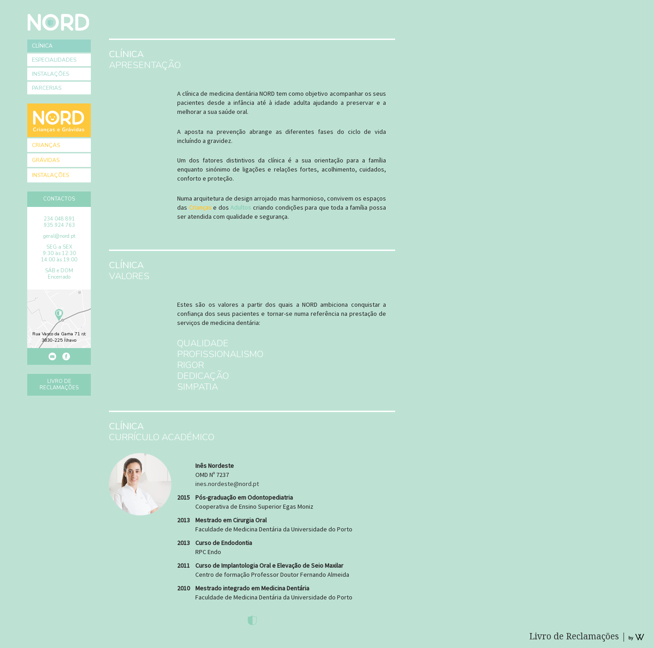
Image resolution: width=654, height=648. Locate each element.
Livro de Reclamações (59, 384)
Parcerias (46, 88)
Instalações (50, 74)
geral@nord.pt (59, 236)
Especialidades (54, 60)
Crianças (46, 145)
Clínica (42, 45)
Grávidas (45, 160)
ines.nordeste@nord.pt (227, 484)
